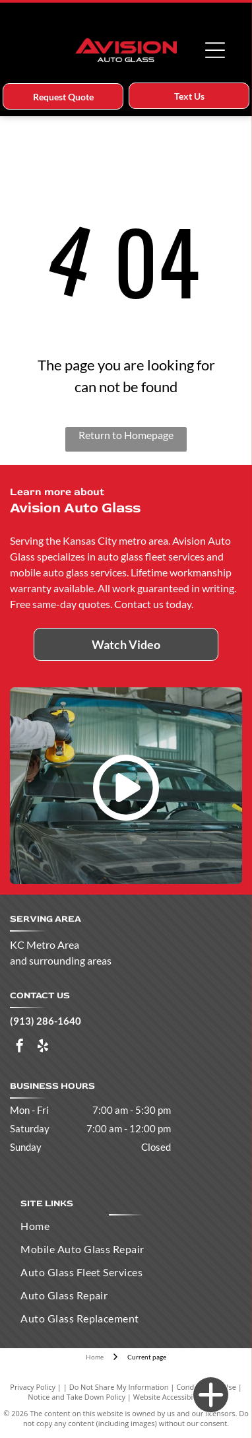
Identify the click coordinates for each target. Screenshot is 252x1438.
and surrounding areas (60, 960)
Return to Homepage (126, 434)
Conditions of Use (206, 1387)
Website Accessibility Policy (178, 1397)
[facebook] (20, 1047)
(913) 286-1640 (45, 1021)
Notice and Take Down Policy (76, 1397)
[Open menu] (215, 50)
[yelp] (43, 1047)
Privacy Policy (32, 1387)
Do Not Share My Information (119, 1387)
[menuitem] (125, 1225)
